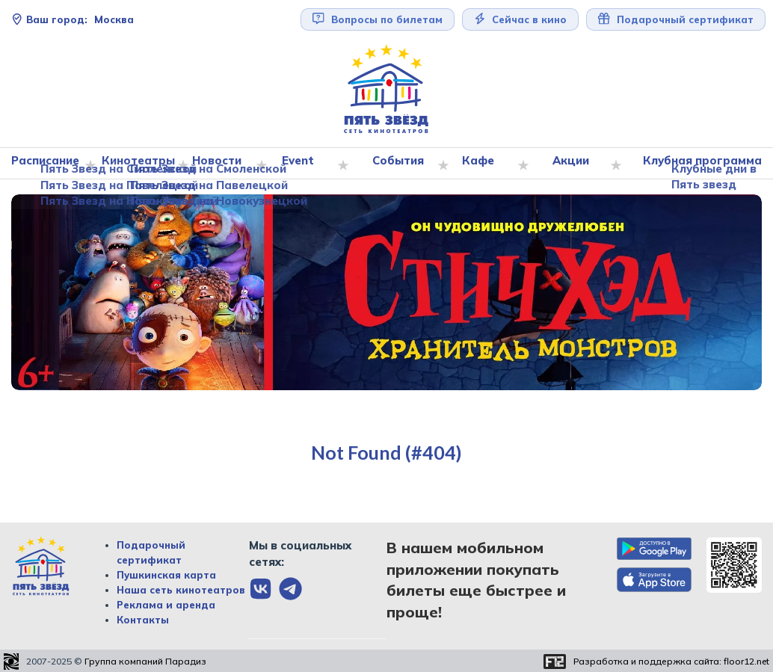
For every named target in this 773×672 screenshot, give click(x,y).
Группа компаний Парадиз (145, 662)
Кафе (486, 163)
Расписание (52, 163)
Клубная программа (699, 163)
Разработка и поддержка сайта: (671, 662)
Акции (574, 163)
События (408, 163)
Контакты (143, 620)
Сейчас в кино (520, 19)
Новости (233, 163)
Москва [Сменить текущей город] (72, 19)
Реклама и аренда (166, 605)
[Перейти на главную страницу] (386, 89)
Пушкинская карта (166, 576)
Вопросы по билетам (377, 19)
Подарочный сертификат (676, 19)
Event (311, 163)
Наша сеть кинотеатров (181, 591)
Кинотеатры (147, 163)
